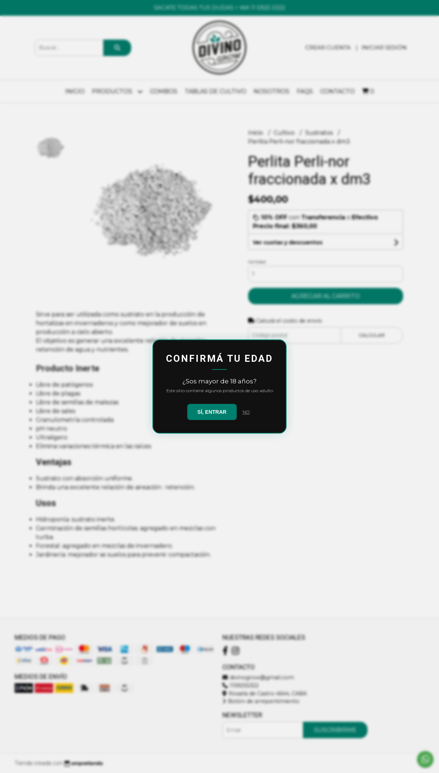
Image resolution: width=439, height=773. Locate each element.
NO (246, 412)
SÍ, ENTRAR (212, 412)
